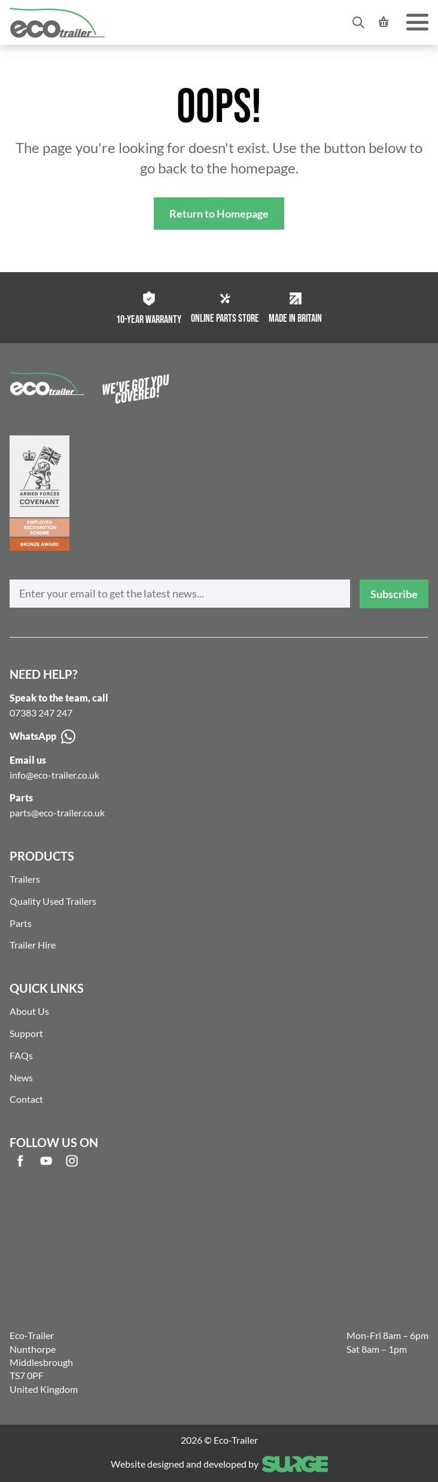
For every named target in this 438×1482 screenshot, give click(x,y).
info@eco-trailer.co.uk (54, 774)
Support (26, 1033)
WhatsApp (42, 736)
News (21, 1077)
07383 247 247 (41, 712)
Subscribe (394, 593)
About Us (29, 1011)
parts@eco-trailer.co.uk (57, 812)
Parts (21, 923)
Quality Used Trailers (53, 901)
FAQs (21, 1055)
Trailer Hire (33, 944)
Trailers (25, 879)
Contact (26, 1099)
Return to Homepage (219, 213)
